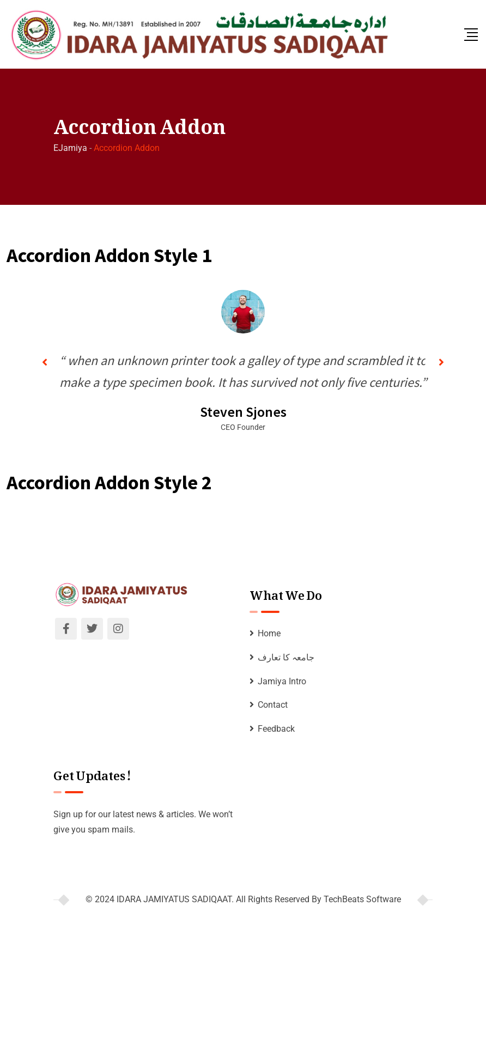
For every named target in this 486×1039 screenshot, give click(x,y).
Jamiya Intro (282, 681)
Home (269, 633)
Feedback (276, 729)
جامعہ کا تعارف (286, 657)
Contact (273, 705)
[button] (44, 362)
